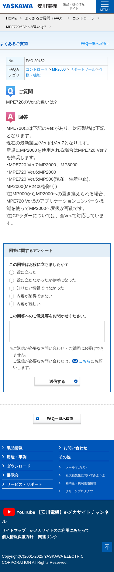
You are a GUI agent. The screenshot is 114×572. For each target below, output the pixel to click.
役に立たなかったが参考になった (46, 280)
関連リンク (48, 537)
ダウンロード (18, 466)
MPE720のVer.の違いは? (26, 27)
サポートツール (82, 69)
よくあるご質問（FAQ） (44, 18)
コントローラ (83, 18)
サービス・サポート (24, 484)
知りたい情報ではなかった (40, 288)
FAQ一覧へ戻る (93, 43)
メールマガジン (76, 467)
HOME (11, 18)
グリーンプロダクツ (79, 491)
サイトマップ (14, 530)
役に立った (26, 272)
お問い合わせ (75, 448)
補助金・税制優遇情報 (81, 483)
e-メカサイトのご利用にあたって (59, 530)
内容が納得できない (34, 296)
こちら (85, 361)
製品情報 (14, 448)
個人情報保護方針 (17, 537)
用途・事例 (16, 457)
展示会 (13, 475)
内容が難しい (28, 304)
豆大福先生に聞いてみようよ (85, 475)
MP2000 (59, 69)
